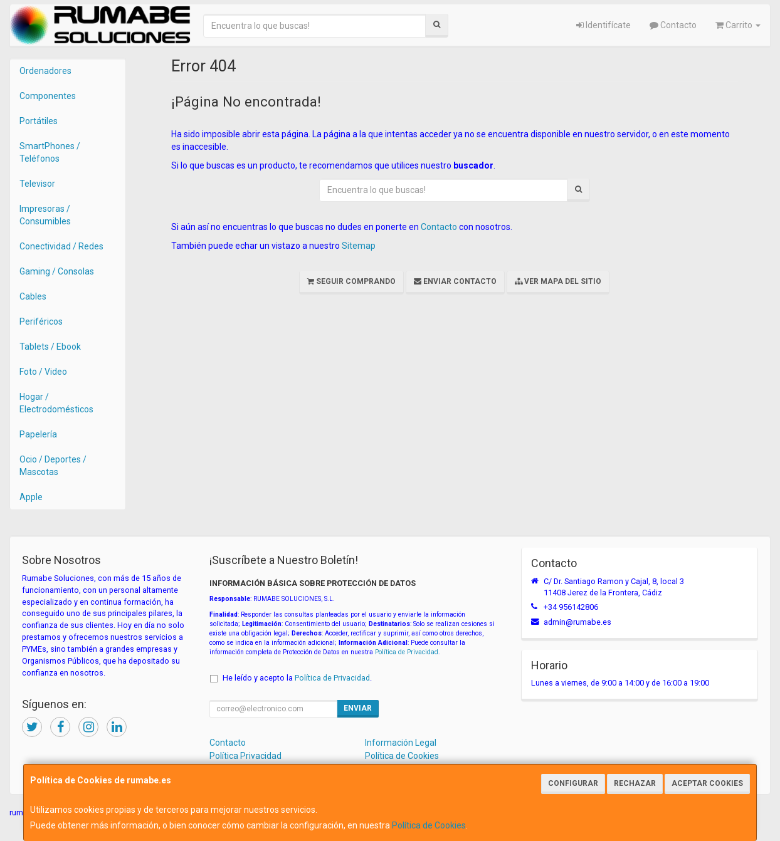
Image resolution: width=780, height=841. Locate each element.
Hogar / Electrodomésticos (56, 403)
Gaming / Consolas (56, 271)
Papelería (38, 434)
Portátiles (38, 121)
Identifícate (603, 25)
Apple (31, 497)
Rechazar (635, 783)
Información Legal (400, 743)
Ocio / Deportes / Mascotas (53, 465)
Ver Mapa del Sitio (558, 281)
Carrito (738, 25)
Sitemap (359, 246)
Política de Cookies (429, 825)
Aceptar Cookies (707, 783)
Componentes (47, 96)
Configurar (573, 783)
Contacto (673, 25)
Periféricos (41, 321)
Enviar (358, 708)
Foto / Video (43, 372)
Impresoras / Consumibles (45, 215)
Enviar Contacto (455, 281)
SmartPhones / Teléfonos (49, 152)
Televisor (37, 184)
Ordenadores (45, 71)
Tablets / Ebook (50, 347)
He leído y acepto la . (297, 677)
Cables (32, 296)
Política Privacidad (245, 756)
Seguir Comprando (351, 281)
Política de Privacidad (406, 652)
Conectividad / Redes (61, 246)
